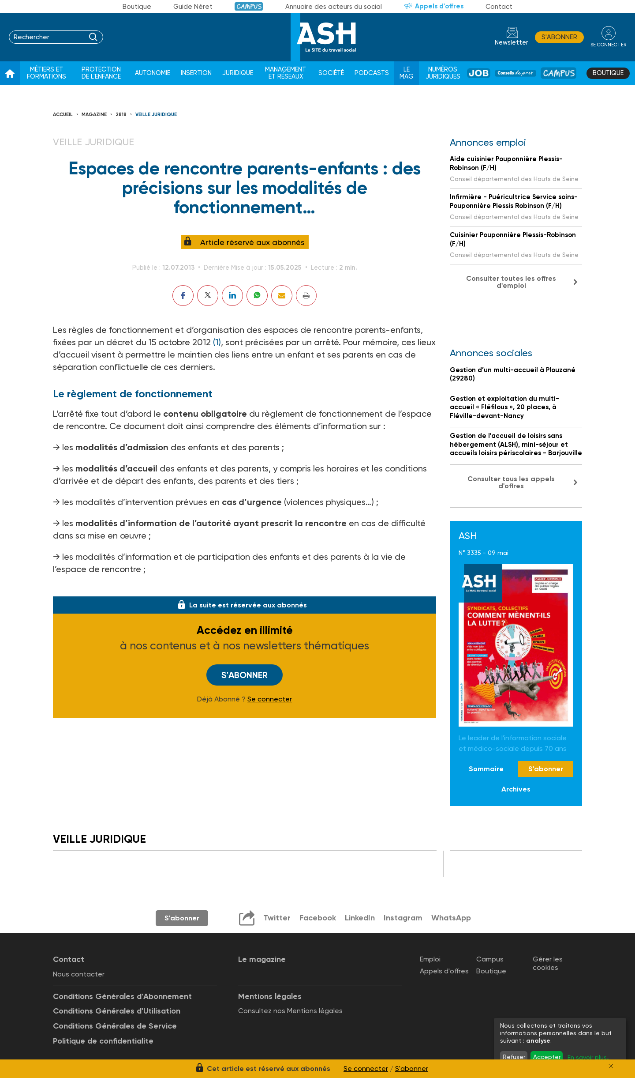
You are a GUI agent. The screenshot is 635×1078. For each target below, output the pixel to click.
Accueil (63, 114)
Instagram (403, 918)
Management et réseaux (285, 73)
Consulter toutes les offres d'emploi (511, 282)
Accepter (546, 1056)
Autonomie (152, 73)
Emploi (430, 959)
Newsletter (511, 42)
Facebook (317, 918)
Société (331, 73)
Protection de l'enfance (101, 73)
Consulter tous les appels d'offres (511, 482)
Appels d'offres (439, 6)
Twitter (277, 918)
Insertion (196, 73)
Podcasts (372, 73)
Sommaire (486, 769)
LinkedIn (360, 918)
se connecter (608, 45)
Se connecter (269, 699)
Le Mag (407, 73)
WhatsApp (451, 918)
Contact (499, 7)
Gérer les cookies (548, 963)
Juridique (237, 73)
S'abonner (559, 37)
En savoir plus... (589, 1057)
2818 (121, 114)
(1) (217, 342)
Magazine (94, 114)
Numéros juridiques (443, 73)
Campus (249, 6)
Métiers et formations (46, 73)
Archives (515, 789)
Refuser (514, 1056)
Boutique (137, 7)
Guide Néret (193, 7)
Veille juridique (156, 114)
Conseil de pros (515, 73)
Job (478, 73)
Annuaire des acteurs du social (333, 7)
